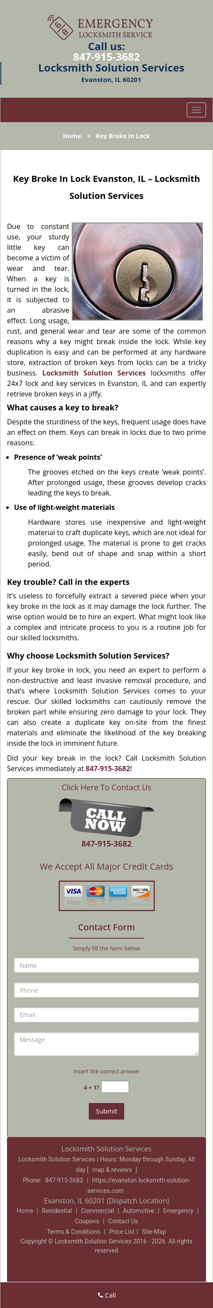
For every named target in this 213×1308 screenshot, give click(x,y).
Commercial (97, 1210)
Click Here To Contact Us (106, 787)
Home (72, 136)
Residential (57, 1210)
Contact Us (123, 1221)
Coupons (87, 1221)
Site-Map (154, 1231)
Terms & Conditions (73, 1231)
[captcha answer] (115, 1087)
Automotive (138, 1210)
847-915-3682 (106, 56)
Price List (122, 1231)
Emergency (178, 1210)
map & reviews (112, 1169)
